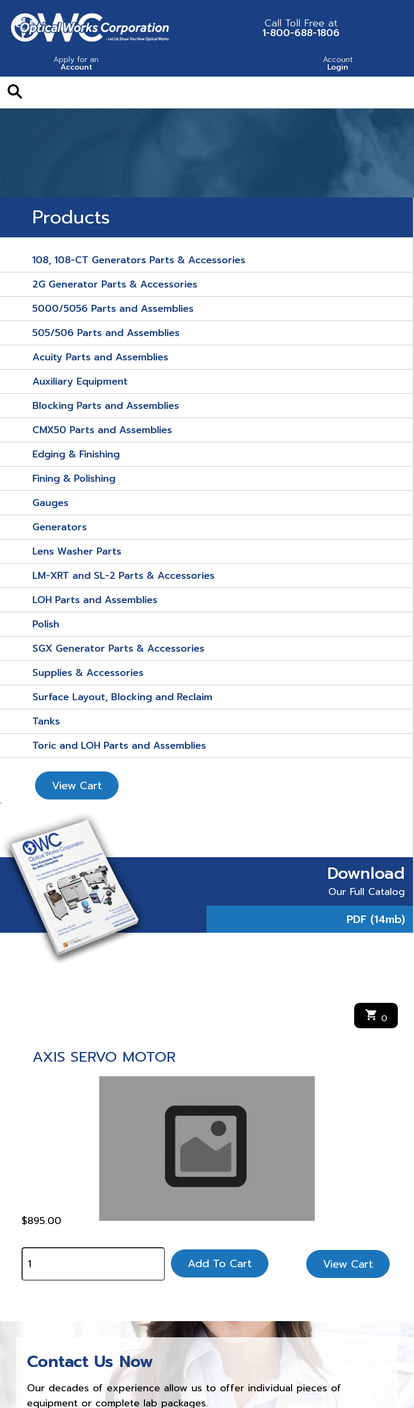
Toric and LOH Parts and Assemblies (119, 745)
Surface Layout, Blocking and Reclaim (122, 697)
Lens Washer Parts (76, 551)
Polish (45, 624)
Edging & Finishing (76, 454)
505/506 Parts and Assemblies (106, 332)
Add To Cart (220, 1263)
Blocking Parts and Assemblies (105, 405)
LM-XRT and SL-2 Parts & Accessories (123, 575)
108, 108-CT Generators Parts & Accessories (138, 260)
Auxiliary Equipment (80, 381)
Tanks (46, 721)
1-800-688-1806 (301, 28)
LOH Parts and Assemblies (94, 599)
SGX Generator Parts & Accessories (118, 648)
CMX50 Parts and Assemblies (102, 430)
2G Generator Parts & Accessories (114, 284)
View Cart (77, 785)
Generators (59, 527)
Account (76, 64)
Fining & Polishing (73, 478)
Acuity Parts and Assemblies (100, 357)
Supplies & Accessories (87, 672)
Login (337, 64)
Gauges (50, 502)
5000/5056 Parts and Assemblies (113, 308)
